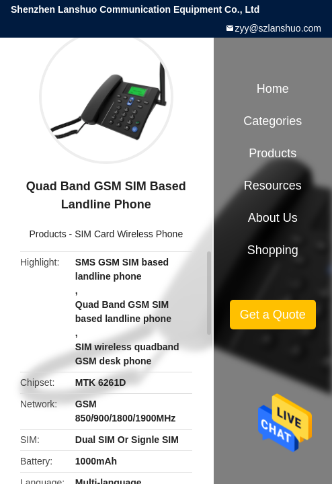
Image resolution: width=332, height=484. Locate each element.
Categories (272, 121)
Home (273, 88)
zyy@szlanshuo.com (278, 28)
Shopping (272, 250)
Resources (273, 185)
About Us (273, 218)
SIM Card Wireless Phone (129, 234)
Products (47, 234)
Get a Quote (273, 314)
